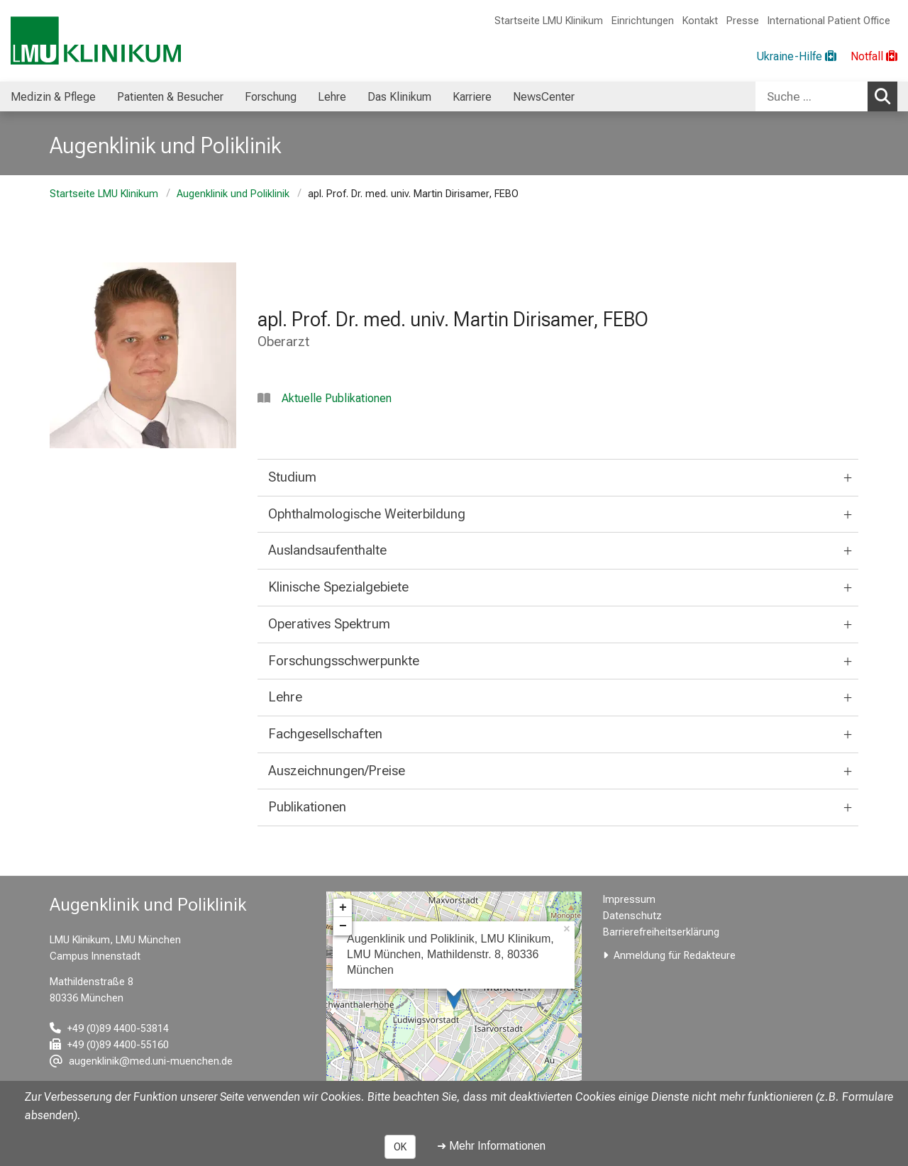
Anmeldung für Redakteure (675, 956)
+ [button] (343, 907)
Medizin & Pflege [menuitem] (53, 97)
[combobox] (826, 96)
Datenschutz (632, 916)
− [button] (343, 926)
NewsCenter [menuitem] (544, 97)
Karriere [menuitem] (472, 97)
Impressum (629, 900)
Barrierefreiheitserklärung (661, 932)
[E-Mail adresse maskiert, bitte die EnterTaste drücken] (141, 1061)
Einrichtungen (642, 21)
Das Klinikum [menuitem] (399, 97)
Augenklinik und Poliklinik (233, 194)
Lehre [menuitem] (332, 97)
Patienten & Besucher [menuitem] (170, 97)
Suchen (886, 96)
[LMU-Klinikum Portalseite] (96, 40)
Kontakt (700, 21)
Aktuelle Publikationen (337, 398)
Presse (742, 21)
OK (400, 1147)
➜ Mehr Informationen (491, 1146)
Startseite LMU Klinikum (548, 21)
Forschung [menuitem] (271, 97)
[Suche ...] (811, 96)
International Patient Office (829, 21)
